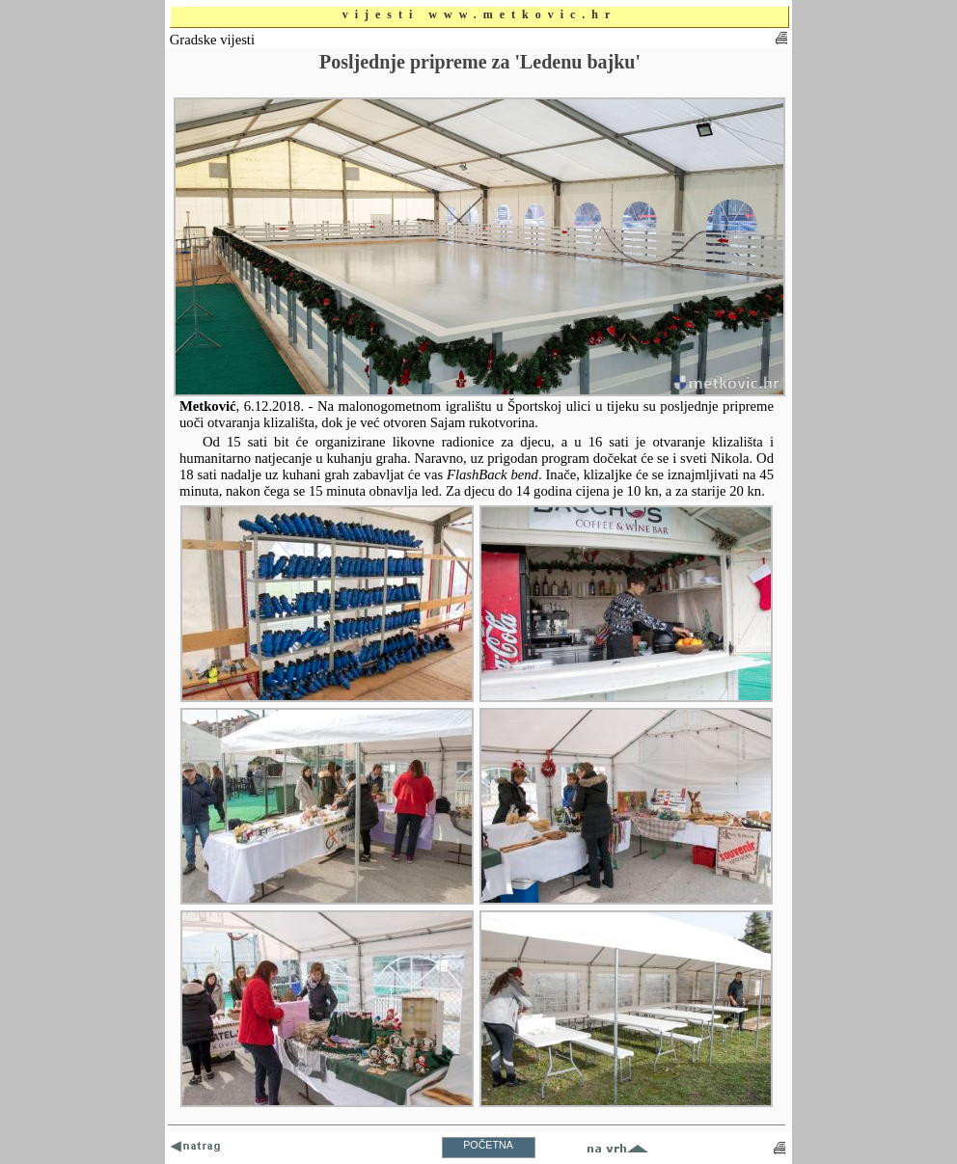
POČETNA (488, 1144)
